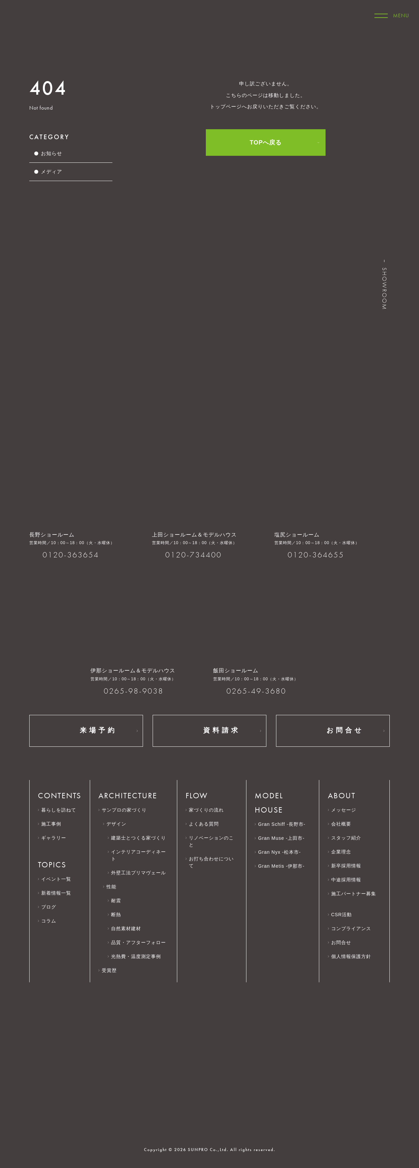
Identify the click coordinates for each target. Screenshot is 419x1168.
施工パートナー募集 (353, 897)
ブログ (48, 907)
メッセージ (343, 810)
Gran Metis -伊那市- (281, 866)
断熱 (116, 914)
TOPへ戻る (266, 142)
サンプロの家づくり (124, 810)
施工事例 (51, 824)
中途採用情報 (349, 879)
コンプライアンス (354, 928)
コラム (48, 921)
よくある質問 (204, 824)
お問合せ (333, 730)
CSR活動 (344, 914)
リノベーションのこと (211, 841)
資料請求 (209, 730)
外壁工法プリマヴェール (138, 872)
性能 (111, 886)
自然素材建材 (126, 928)
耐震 (116, 900)
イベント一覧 (56, 879)
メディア (51, 171)
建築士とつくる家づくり (138, 837)
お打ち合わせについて (211, 862)
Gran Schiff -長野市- (281, 824)
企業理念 (344, 851)
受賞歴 (109, 970)
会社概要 (344, 824)
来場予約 (86, 730)
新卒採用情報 (349, 865)
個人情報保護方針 (354, 956)
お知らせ (51, 153)
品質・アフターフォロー (138, 942)
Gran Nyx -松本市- (279, 852)
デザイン (116, 824)
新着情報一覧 (56, 893)
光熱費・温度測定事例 (136, 956)
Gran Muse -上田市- (281, 838)
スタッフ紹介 (346, 837)
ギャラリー (53, 837)
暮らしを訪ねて (58, 810)
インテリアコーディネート (138, 855)
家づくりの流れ (206, 810)
